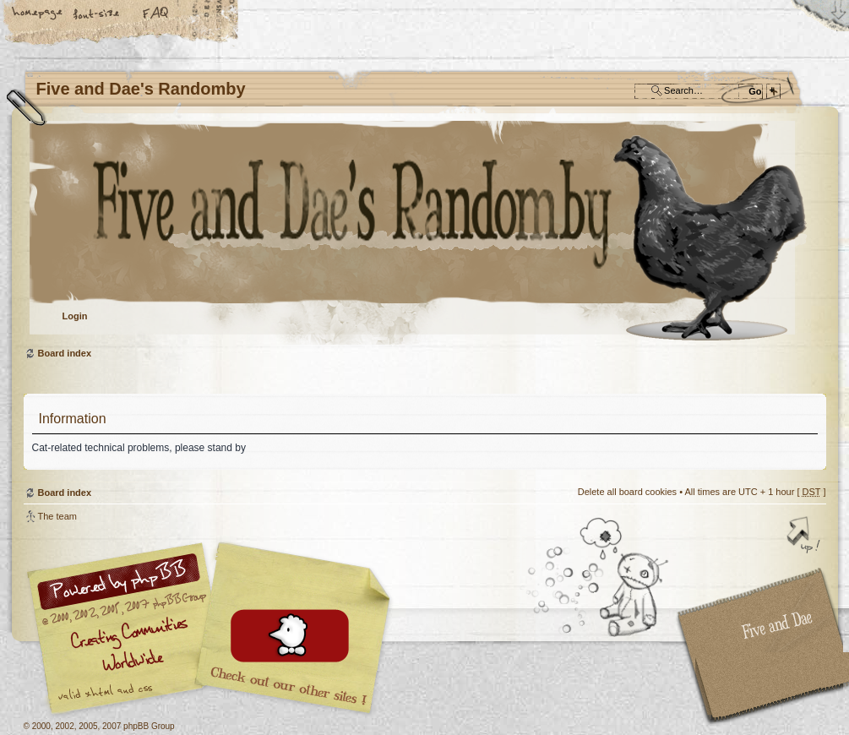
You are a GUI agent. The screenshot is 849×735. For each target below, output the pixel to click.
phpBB (214, 628)
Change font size (97, 14)
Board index (423, 233)
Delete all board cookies (627, 492)
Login (75, 316)
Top (805, 536)
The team (57, 516)
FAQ (156, 14)
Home (38, 14)
